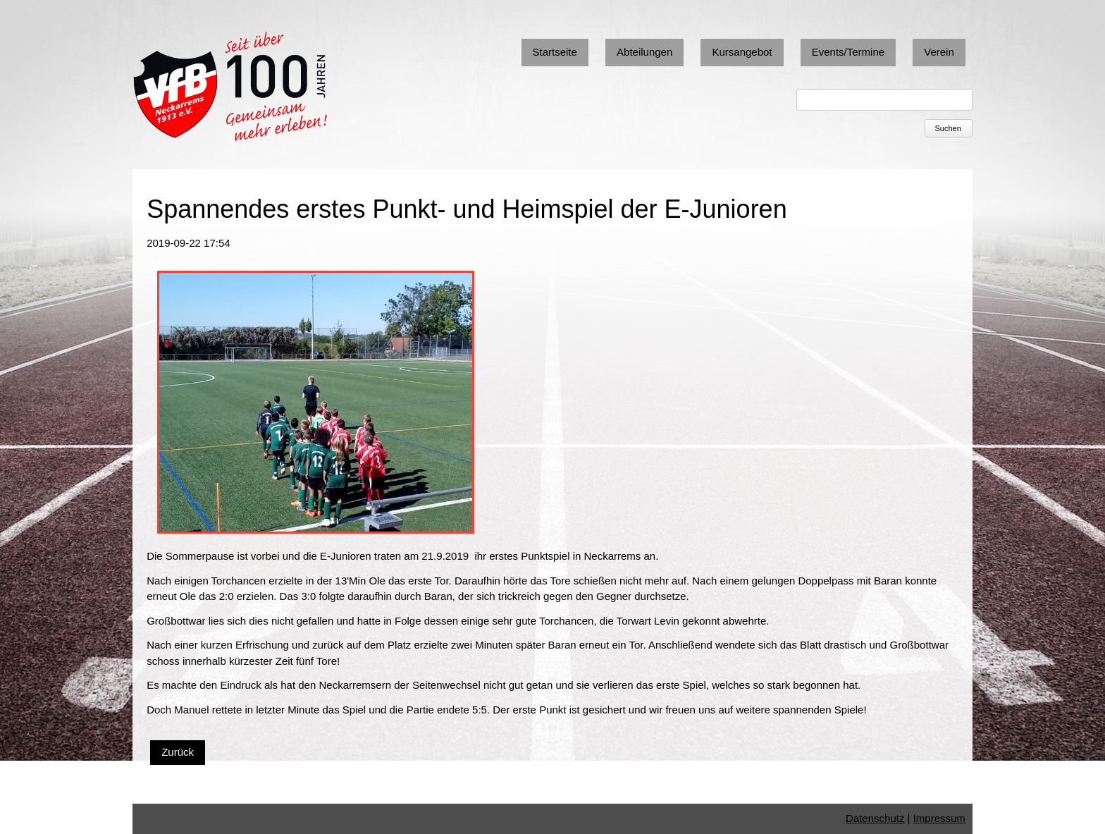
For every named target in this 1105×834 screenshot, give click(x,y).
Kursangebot (742, 52)
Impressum (939, 818)
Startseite (555, 52)
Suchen (948, 128)
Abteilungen (644, 52)
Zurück (177, 752)
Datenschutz (875, 818)
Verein (939, 52)
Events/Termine (848, 52)
